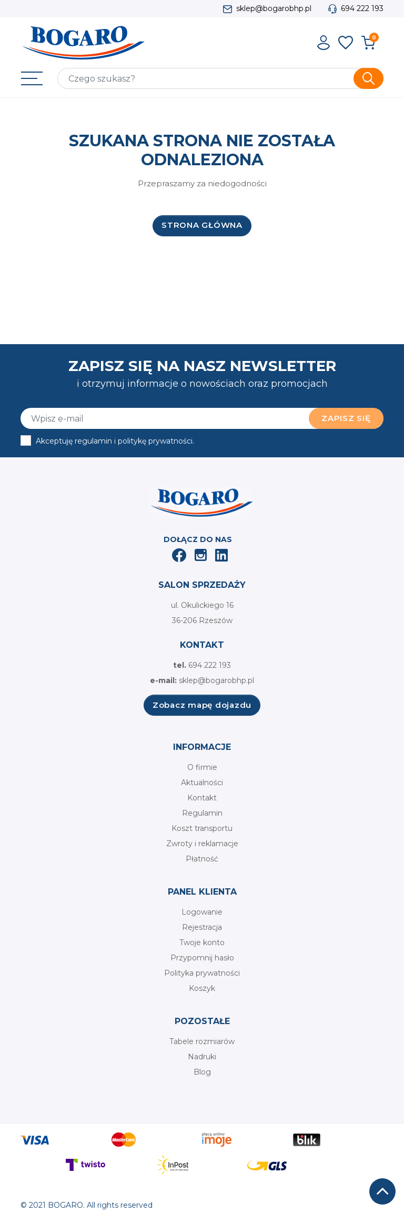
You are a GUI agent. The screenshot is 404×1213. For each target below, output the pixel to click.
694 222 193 (362, 8)
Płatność (202, 859)
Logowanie (202, 912)
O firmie (202, 767)
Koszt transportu (202, 828)
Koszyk (202, 988)
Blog (202, 1072)
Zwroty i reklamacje (202, 843)
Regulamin (202, 813)
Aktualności (202, 782)
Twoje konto (202, 942)
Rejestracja (202, 927)
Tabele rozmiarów (202, 1041)
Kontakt (202, 798)
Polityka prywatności (202, 973)
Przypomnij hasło (202, 958)
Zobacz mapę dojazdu (202, 705)
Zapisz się (346, 418)
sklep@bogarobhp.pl (273, 8)
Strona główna (202, 225)
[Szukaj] (220, 78)
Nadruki (202, 1056)
